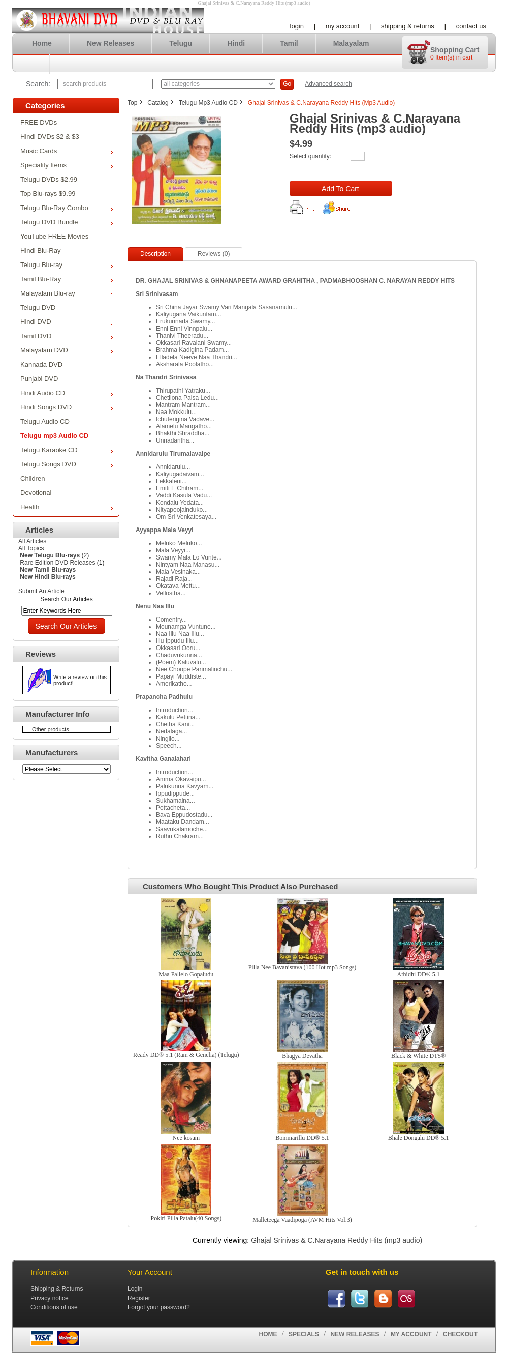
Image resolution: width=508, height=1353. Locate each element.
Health (66, 507)
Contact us (471, 26)
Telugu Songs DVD (66, 464)
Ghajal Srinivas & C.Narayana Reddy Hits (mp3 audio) (321, 102)
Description (155, 253)
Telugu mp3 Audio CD (66, 435)
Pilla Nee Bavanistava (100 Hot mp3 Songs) (302, 967)
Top (132, 102)
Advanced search (328, 83)
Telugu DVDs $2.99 (66, 179)
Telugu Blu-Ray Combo (66, 208)
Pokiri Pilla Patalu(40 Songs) (185, 1218)
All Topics (31, 548)
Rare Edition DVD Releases (57, 562)
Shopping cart (454, 50)
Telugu (180, 43)
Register (139, 1298)
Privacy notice (49, 1298)
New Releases (110, 43)
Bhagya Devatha (302, 1056)
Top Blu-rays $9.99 (66, 193)
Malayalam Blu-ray (66, 293)
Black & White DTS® (418, 1056)
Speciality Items (66, 165)
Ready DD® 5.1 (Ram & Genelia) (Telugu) (186, 1054)
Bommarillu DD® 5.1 (302, 1137)
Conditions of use (54, 1307)
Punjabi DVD (66, 379)
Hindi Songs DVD (66, 407)
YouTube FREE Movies (66, 236)
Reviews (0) (214, 253)
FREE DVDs (66, 122)
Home (42, 43)
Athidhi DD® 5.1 (418, 974)
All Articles (32, 541)
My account (342, 26)
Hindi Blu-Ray (66, 250)
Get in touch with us (362, 1272)
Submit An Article (41, 591)
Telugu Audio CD (66, 421)
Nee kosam (186, 1137)
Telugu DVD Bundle (66, 222)
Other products (50, 729)
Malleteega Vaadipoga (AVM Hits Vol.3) (302, 1219)
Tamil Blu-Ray (66, 279)
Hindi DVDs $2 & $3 (66, 136)
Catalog (157, 102)
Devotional (66, 492)
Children (66, 478)
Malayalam (351, 43)
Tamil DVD (66, 336)
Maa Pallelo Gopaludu (185, 974)
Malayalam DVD (66, 350)
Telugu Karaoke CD (66, 450)
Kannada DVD (66, 364)
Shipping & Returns (407, 26)
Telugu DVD (66, 307)
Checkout (460, 1334)
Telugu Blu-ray (66, 265)
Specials (304, 1334)
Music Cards (66, 151)
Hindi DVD (66, 322)
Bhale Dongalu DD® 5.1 (418, 1137)
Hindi (236, 43)
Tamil (289, 43)
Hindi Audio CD (66, 393)
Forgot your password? (159, 1307)
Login (297, 26)
